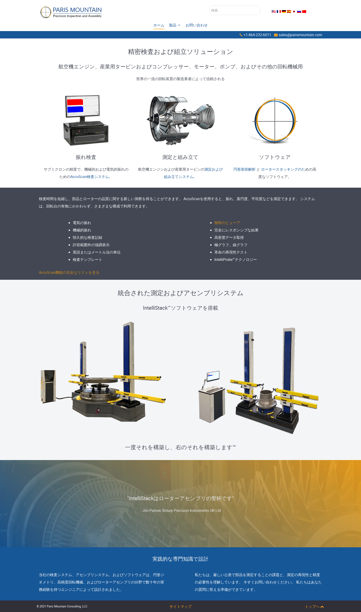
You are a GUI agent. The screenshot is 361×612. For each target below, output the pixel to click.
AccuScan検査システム (89, 176)
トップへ (314, 606)
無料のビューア (227, 222)
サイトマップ (180, 606)
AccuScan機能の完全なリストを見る (69, 272)
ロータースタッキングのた (283, 169)
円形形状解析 (244, 169)
